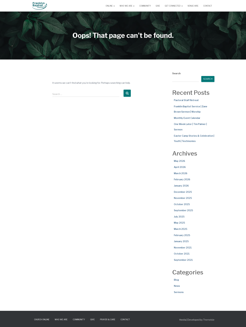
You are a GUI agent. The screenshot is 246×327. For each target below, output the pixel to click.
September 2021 (183, 260)
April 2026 (180, 167)
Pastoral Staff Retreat (186, 100)
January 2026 (181, 185)
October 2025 (182, 204)
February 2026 (182, 179)
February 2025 (182, 235)
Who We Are (127, 6)
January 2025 (181, 241)
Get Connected (174, 6)
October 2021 (182, 253)
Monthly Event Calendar (187, 118)
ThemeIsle (208, 319)
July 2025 (179, 216)
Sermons (179, 292)
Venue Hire (193, 6)
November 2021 (183, 247)
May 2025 (179, 222)
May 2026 (179, 161)
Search (176, 73)
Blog (176, 279)
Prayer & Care (107, 319)
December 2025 (183, 192)
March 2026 (180, 173)
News (177, 286)
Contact (207, 6)
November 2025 (183, 198)
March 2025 (180, 229)
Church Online (41, 319)
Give (158, 6)
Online (110, 6)
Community (145, 6)
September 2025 (183, 210)
